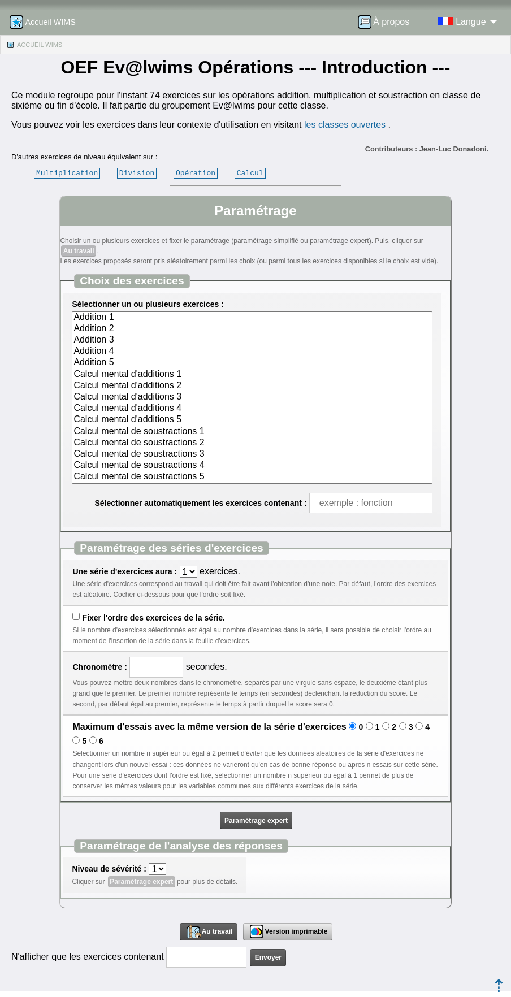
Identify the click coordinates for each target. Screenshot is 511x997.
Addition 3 (251, 340)
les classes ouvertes (345, 124)
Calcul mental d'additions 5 (251, 420)
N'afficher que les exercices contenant (87, 956)
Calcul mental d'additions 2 (251, 386)
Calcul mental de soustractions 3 (251, 454)
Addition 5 (251, 363)
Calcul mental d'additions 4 (251, 408)
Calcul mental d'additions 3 (251, 397)
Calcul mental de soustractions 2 (251, 443)
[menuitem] (387, 22)
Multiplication (67, 173)
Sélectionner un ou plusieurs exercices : (147, 304)
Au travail (78, 251)
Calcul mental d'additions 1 (251, 374)
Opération (195, 173)
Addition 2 (251, 329)
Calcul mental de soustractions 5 (251, 477)
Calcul (250, 173)
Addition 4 (251, 351)
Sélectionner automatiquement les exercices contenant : (200, 503)
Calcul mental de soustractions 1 (251, 431)
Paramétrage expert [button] (256, 821)
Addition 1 (251, 317)
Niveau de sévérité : (109, 868)
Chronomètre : (99, 666)
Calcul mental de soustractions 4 (251, 465)
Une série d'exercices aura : (124, 571)
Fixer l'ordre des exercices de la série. (154, 617)
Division (136, 173)
